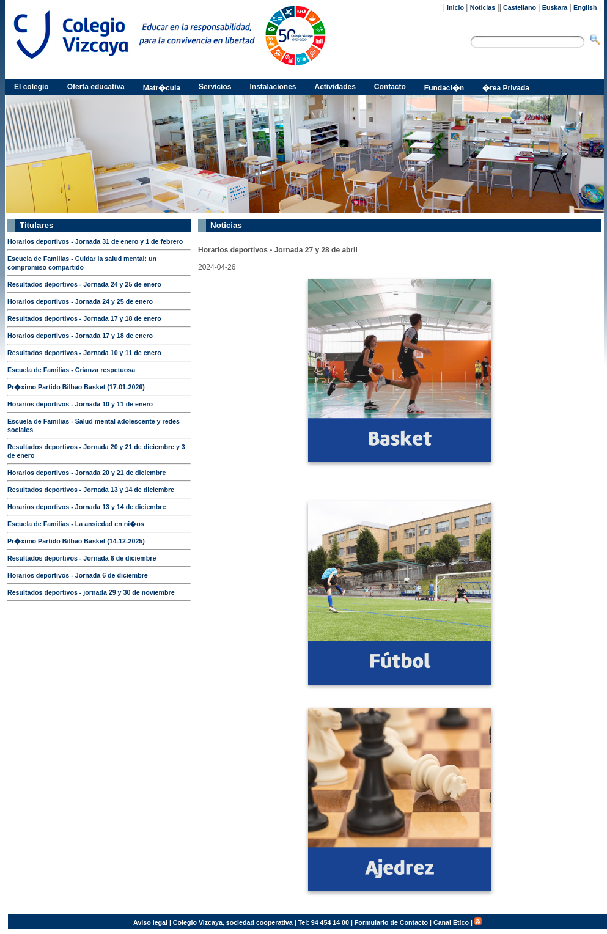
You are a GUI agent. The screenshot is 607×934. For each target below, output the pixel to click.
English (585, 7)
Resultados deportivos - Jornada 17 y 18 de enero (84, 318)
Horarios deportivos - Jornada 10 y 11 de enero (80, 404)
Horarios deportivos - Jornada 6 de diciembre (77, 575)
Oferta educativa (96, 87)
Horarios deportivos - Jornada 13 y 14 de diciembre (86, 506)
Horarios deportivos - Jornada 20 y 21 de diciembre (86, 472)
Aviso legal (150, 922)
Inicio (455, 7)
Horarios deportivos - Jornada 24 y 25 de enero (80, 301)
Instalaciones (272, 87)
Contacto (390, 87)
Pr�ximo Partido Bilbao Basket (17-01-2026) (76, 387)
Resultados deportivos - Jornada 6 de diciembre (81, 558)
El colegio (31, 87)
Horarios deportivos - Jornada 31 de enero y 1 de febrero (95, 241)
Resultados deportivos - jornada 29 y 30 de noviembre (91, 592)
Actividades (335, 87)
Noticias (482, 7)
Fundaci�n (444, 88)
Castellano (519, 7)
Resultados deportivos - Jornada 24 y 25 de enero (84, 284)
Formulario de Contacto (391, 922)
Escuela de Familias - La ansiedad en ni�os (75, 524)
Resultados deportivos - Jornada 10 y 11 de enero (84, 352)
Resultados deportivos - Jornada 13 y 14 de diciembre (90, 489)
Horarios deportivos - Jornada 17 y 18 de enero (80, 335)
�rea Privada (505, 88)
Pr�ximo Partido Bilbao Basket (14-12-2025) (76, 541)
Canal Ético (451, 922)
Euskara (554, 7)
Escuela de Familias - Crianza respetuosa (71, 369)
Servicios (215, 87)
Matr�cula (161, 88)
